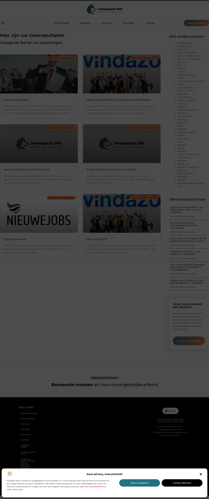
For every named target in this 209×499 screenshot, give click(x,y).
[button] (200, 474)
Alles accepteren (139, 483)
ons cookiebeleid (93, 486)
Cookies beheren (182, 483)
